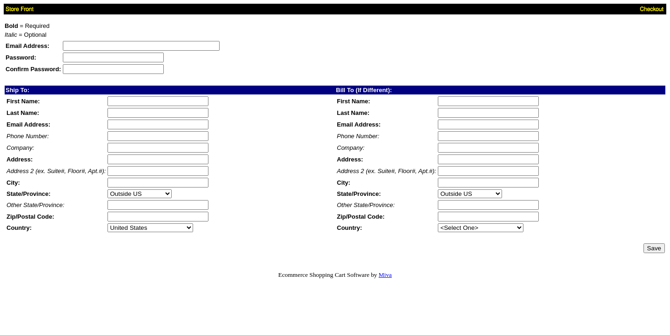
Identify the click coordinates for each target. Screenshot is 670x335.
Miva (385, 274)
